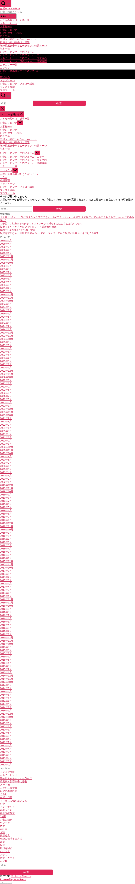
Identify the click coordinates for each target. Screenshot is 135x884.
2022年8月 (6, 383)
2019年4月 (6, 510)
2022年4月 (6, 396)
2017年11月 (6, 564)
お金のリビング (8, 23)
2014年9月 (6, 685)
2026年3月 (6, 246)
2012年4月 (6, 748)
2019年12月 (6, 485)
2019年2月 (6, 516)
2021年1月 (6, 443)
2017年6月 (6, 580)
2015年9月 (6, 647)
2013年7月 (6, 726)
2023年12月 (6, 332)
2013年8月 (6, 723)
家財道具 (5, 835)
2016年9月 (6, 609)
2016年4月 (6, 624)
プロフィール (7, 90)
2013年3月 (6, 736)
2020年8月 (6, 459)
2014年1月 (6, 710)
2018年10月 (6, 529)
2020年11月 (6, 450)
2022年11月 (6, 373)
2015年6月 (6, 656)
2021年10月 (6, 415)
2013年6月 (6, 729)
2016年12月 (6, 599)
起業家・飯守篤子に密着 (13, 781)
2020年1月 (6, 481)
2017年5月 (6, 583)
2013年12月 (6, 713)
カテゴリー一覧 (8, 64)
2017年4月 (6, 586)
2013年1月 (6, 739)
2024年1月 (6, 329)
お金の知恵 (6, 819)
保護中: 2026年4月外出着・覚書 (17, 229)
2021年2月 (6, 440)
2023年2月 (6, 364)
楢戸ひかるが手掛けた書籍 (15, 42)
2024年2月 (6, 326)
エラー (3, 74)
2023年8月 (6, 345)
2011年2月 (6, 764)
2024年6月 (6, 313)
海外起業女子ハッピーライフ (16, 778)
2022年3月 (6, 399)
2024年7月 (6, 310)
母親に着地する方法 (11, 838)
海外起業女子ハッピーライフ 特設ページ (23, 45)
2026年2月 (6, 250)
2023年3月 (6, 361)
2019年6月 (6, 504)
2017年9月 (6, 570)
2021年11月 (6, 412)
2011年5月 (6, 755)
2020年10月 (6, 453)
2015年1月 (6, 672)
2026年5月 (6, 240)
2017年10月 (6, 567)
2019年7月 (6, 501)
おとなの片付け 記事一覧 (15, 20)
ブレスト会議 (7, 86)
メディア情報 (7, 772)
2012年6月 (6, 745)
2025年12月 (6, 256)
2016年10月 (6, 605)
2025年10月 (6, 262)
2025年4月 (6, 281)
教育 (2, 826)
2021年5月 (6, 431)
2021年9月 (6, 418)
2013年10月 (6, 716)
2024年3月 (6, 323)
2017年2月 (6, 593)
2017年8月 (6, 574)
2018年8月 (6, 535)
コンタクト (6, 67)
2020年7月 (6, 462)
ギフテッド (6, 822)
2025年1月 (6, 291)
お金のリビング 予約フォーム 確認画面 (23, 61)
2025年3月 (6, 285)
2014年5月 (6, 697)
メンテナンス (7, 806)
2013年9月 (6, 720)
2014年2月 (6, 707)
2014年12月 (6, 675)
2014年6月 (6, 694)
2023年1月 (6, 367)
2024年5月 (6, 316)
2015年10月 (6, 643)
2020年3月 (6, 475)
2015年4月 (6, 663)
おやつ (3, 854)
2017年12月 (6, 561)
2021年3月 (6, 437)
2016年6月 (6, 618)
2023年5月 (6, 354)
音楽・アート (7, 857)
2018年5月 (6, 545)
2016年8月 (6, 612)
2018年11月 (6, 526)
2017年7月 (6, 577)
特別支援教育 (7, 813)
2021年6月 (6, 427)
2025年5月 (6, 278)
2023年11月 (6, 335)
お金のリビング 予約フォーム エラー (22, 55)
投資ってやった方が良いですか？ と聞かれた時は (28, 226)
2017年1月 (6, 596)
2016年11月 (6, 602)
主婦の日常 (6, 797)
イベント (5, 851)
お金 (2, 803)
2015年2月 (6, 669)
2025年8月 (6, 269)
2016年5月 (6, 621)
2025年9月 (6, 265)
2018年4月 (6, 548)
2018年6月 (6, 542)
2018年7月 (6, 539)
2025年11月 (6, 259)
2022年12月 (6, 370)
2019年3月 (6, 513)
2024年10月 (6, 300)
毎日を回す (6, 848)
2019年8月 (6, 497)
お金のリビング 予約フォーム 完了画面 (23, 58)
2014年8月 (6, 688)
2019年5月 (6, 507)
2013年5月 (6, 732)
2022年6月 (6, 389)
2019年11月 (6, 488)
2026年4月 (6, 243)
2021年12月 (6, 408)
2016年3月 (6, 628)
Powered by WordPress (13, 879)
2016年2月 (6, 631)
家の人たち (6, 810)
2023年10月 (6, 339)
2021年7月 (6, 424)
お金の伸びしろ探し (11, 32)
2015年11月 (6, 640)
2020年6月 (6, 466)
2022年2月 (6, 402)
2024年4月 (6, 319)
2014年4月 (6, 701)
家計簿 (3, 829)
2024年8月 (6, 307)
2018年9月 (6, 532)
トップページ (7, 80)
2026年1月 (6, 253)
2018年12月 (6, 523)
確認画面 (5, 77)
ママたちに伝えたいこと (13, 800)
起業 (2, 841)
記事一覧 (5, 48)
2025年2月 (6, 288)
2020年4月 (6, 472)
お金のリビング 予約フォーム (17, 51)
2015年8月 (6, 650)
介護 (2, 832)
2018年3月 (6, 551)
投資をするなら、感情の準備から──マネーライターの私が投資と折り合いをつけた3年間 (49, 233)
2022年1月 (6, 405)
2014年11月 (6, 678)
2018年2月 (6, 555)
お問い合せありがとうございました (19, 71)
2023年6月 (6, 351)
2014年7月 (6, 691)
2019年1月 (6, 520)
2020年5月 (6, 469)
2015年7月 (6, 653)
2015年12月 (6, 637)
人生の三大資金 (8, 787)
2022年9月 (6, 380)
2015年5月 (6, 659)
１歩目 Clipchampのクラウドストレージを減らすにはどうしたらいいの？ (41, 223)
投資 (2, 845)
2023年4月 (6, 358)
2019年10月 (6, 491)
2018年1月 (6, 558)
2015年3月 (6, 666)
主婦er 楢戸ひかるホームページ (18, 39)
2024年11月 (6, 297)
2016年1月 (6, 634)
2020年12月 (6, 447)
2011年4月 (6, 758)
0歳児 (3, 816)
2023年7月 (6, 348)
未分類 (3, 860)
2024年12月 (6, 294)
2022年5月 (6, 393)
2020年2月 (6, 478)
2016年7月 (6, 615)
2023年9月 (6, 342)
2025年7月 (6, 272)
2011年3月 (6, 761)
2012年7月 (6, 742)
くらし (3, 794)
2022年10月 (6, 377)
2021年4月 (6, 434)
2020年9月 (6, 456)
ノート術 (5, 784)
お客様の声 (6, 26)
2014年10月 (6, 682)
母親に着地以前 (8, 791)
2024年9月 (6, 304)
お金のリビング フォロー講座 (17, 83)
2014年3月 (6, 704)
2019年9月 (6, 494)
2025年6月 (6, 275)
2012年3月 (6, 751)
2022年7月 (6, 386)
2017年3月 (6, 589)
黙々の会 (5, 36)
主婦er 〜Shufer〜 (10, 8)
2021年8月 (6, 421)
